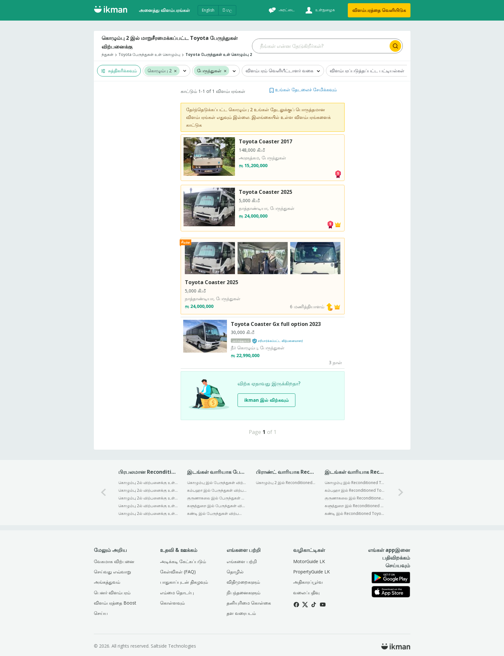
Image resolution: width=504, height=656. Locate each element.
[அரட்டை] (281, 10)
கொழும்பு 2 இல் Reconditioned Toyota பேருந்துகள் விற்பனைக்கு (286, 482)
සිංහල (227, 10)
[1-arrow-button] (400, 492)
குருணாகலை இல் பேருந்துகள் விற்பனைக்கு (217, 498)
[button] (175, 70)
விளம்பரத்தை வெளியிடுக (379, 10)
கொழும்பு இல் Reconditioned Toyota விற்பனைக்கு (355, 482)
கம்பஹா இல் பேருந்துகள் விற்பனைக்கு (217, 490)
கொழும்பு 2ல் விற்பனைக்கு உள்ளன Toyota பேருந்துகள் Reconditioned (148, 505)
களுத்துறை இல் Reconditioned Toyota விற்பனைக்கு (355, 505)
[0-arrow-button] (103, 492)
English (208, 10)
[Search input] (320, 46)
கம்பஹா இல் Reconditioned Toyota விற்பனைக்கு (355, 490)
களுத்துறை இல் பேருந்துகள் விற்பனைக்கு (217, 505)
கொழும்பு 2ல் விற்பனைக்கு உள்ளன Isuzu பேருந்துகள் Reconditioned (148, 513)
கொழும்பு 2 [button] (160, 71)
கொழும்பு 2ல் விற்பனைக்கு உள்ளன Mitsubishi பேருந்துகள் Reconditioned (148, 490)
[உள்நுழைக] (319, 10)
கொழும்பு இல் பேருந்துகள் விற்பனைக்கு (217, 482)
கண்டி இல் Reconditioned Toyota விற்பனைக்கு (355, 513)
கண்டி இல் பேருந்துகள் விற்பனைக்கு (217, 513)
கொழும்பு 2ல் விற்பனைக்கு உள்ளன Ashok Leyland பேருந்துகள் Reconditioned (148, 482)
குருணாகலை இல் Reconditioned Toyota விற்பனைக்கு (355, 498)
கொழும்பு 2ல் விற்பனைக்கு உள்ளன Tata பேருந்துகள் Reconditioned (148, 498)
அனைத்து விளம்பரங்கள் (164, 10)
